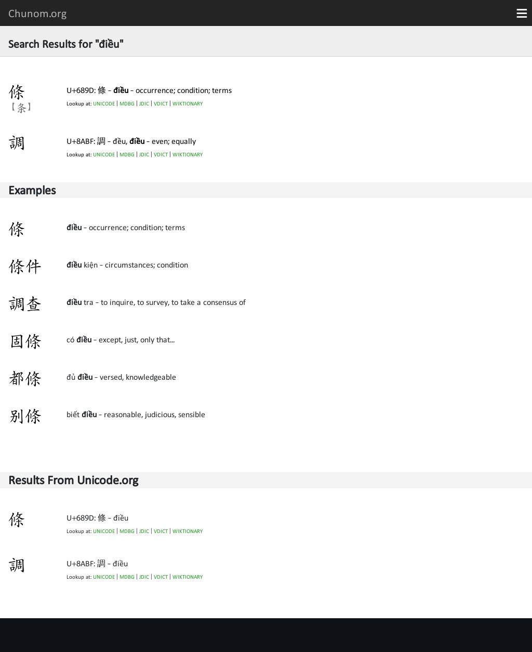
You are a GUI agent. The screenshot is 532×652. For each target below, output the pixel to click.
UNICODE (104, 104)
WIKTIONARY (187, 104)
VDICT (161, 104)
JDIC (144, 104)
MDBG (127, 104)
